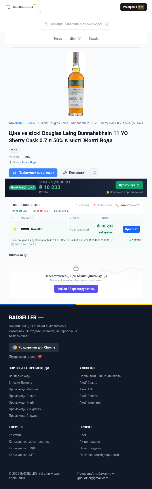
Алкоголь (18, 123)
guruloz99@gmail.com (92, 478)
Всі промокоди (19, 376)
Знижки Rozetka (20, 382)
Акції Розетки (89, 396)
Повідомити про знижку (33, 172)
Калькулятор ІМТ (21, 455)
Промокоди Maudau (23, 389)
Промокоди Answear (24, 415)
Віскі (33, 123)
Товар (57, 38)
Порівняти (73, 172)
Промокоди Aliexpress (25, 409)
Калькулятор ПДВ (22, 448)
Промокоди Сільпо (22, 396)
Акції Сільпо (88, 382)
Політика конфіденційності (99, 455)
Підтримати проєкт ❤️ (25, 356)
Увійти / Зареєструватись (76, 289)
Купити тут (129, 185)
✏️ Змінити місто (127, 205)
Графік (94, 38)
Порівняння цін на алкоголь (100, 376)
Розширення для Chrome (33, 347)
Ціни (75, 38)
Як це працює (90, 441)
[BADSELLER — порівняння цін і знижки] (26, 5)
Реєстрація (133, 7)
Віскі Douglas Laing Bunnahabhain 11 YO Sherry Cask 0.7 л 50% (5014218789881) (60, 240)
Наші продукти (90, 448)
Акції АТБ (86, 389)
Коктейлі (15, 435)
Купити (131, 229)
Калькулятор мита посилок (29, 441)
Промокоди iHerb (21, 402)
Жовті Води (29, 162)
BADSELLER (26, 317)
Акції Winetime (90, 402)
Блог (83, 435)
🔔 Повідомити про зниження (124, 192)
